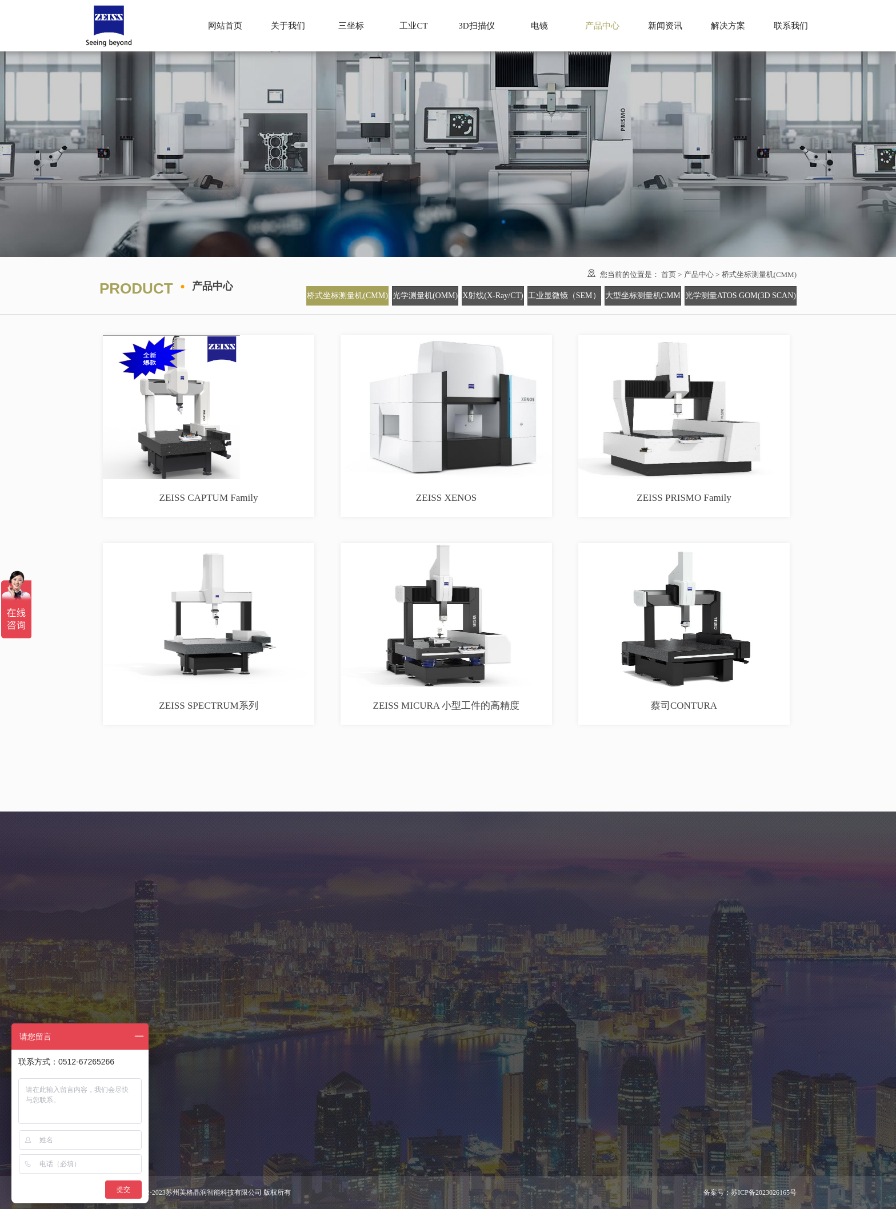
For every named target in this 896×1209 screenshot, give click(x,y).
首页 (668, 274)
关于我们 (288, 25)
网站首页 (225, 25)
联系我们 (791, 25)
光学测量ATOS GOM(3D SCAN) (740, 295)
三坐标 (351, 25)
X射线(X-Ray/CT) (492, 295)
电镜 (539, 25)
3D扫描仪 (476, 25)
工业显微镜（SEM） (564, 295)
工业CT (413, 25)
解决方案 (728, 25)
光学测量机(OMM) (425, 295)
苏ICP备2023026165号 (764, 1192)
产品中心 (699, 274)
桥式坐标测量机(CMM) (759, 274)
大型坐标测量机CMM (643, 295)
